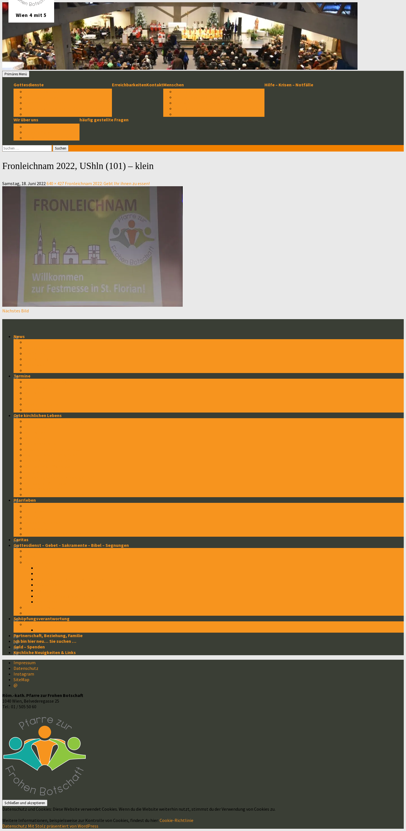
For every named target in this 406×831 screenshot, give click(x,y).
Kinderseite (36, 528)
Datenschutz (26, 668)
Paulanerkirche (40, 443)
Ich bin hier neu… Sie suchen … (45, 641)
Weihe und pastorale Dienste (65, 596)
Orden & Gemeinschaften (50, 460)
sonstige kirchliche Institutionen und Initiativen (74, 494)
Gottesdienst (38, 551)
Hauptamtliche (190, 114)
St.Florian (35, 393)
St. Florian (35, 432)
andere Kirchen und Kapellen (54, 449)
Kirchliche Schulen (43, 489)
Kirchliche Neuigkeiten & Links (45, 652)
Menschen (173, 84)
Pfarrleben (25, 500)
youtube (33, 370)
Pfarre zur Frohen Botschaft (53, 381)
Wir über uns (26, 119)
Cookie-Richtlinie (176, 820)
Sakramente (37, 562)
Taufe (42, 568)
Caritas (21, 539)
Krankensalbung (53, 601)
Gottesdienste (29, 84)
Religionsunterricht (45, 472)
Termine (22, 376)
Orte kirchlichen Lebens (38, 415)
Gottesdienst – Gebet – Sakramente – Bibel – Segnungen (71, 545)
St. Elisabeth (38, 426)
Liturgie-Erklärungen (46, 114)
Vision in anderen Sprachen (52, 138)
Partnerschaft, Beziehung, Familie (48, 635)
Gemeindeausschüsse (197, 97)
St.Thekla (34, 398)
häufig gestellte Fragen (104, 119)
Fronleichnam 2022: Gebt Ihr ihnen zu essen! (107, 183)
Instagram (24, 674)
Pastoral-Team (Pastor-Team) (205, 103)
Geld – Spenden (29, 647)
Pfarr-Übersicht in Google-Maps (58, 421)
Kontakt (154, 84)
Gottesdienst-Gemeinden (51, 455)
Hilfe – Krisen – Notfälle (288, 84)
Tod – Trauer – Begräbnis (50, 613)
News (19, 336)
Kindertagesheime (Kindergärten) (59, 477)
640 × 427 (55, 183)
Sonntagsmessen (43, 97)
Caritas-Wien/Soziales (47, 466)
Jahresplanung (40, 410)
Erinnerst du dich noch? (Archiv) (57, 534)
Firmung (44, 573)
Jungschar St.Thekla (46, 483)
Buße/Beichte (50, 584)
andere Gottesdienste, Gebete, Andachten (68, 108)
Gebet (31, 556)
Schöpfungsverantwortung (42, 618)
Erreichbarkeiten (129, 84)
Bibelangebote (40, 607)
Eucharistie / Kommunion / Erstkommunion (80, 579)
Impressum (25, 662)
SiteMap (21, 679)
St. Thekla (35, 438)
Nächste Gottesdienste (49, 91)
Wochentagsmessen (46, 103)
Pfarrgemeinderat (193, 91)
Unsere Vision (39, 132)
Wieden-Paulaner (42, 404)
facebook (35, 364)
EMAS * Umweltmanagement (54, 624)
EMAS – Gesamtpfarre (58, 630)
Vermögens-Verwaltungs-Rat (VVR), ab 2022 (219, 108)
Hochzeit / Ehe (50, 590)
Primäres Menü (16, 74)
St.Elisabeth (37, 387)
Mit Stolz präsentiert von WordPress (63, 826)
